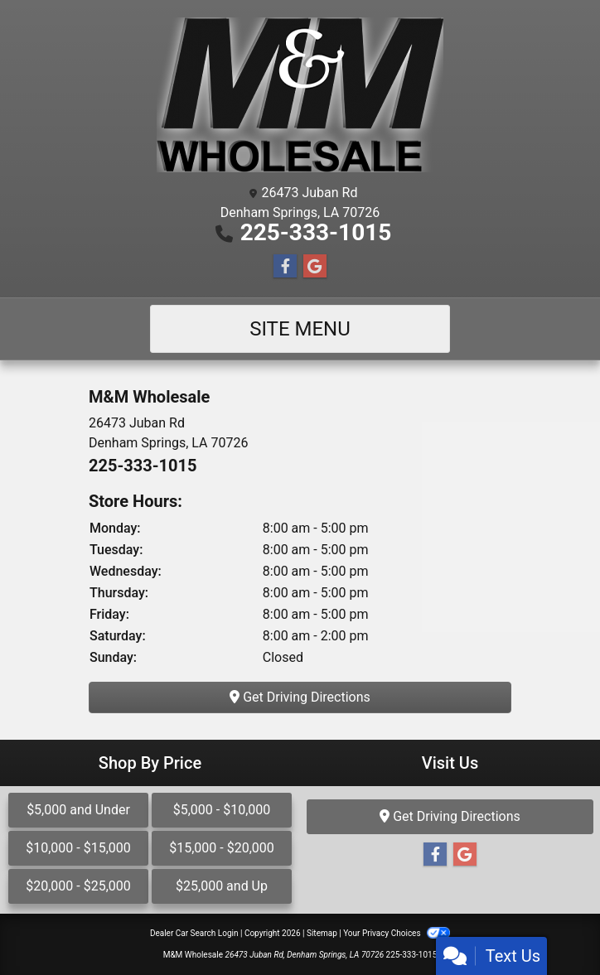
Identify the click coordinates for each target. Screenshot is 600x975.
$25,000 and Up (222, 886)
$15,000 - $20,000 (221, 848)
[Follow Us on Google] (315, 266)
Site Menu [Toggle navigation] (300, 328)
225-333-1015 (316, 232)
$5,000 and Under (78, 810)
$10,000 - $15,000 (78, 848)
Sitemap (322, 933)
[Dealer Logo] (300, 94)
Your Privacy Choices (396, 933)
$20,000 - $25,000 (78, 886)
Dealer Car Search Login (194, 933)
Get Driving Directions (300, 697)
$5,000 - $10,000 (222, 810)
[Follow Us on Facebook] (285, 266)
